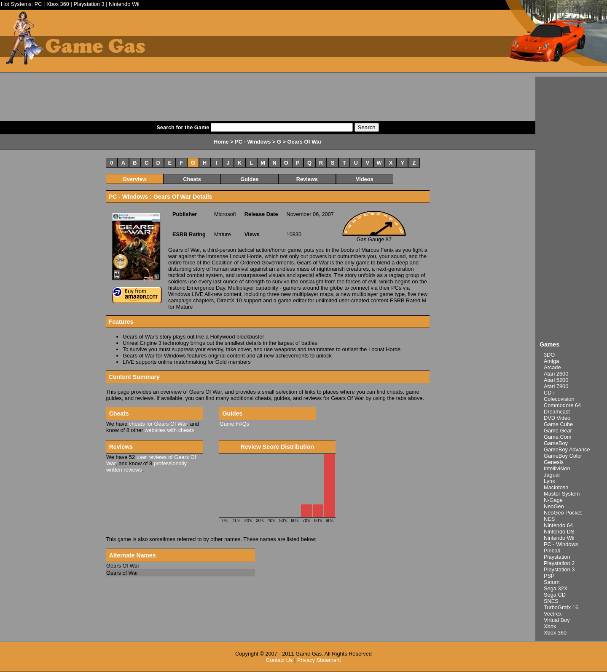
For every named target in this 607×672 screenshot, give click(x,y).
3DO (549, 355)
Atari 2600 (556, 374)
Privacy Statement (319, 660)
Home (221, 142)
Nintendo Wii (124, 4)
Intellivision (557, 468)
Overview (135, 179)
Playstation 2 (559, 563)
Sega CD (555, 595)
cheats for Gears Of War (158, 424)
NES (549, 519)
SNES (551, 601)
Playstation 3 (88, 4)
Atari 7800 (556, 386)
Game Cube (558, 424)
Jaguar (552, 475)
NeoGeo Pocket (563, 512)
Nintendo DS (559, 531)
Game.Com (557, 437)
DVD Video (557, 418)
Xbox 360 (57, 4)
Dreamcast (557, 411)
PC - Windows (561, 544)
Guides (249, 179)
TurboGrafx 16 (561, 607)
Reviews (307, 179)
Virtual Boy (557, 620)
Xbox (550, 626)
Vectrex (553, 614)
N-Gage (553, 500)
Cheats (192, 179)
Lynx (549, 481)
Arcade (552, 367)
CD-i (549, 392)
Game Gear (558, 430)
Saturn (552, 582)
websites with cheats (169, 430)
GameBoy (556, 443)
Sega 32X (555, 588)
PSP (549, 576)
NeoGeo (554, 506)
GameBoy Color (563, 456)
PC (38, 4)
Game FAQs (234, 424)
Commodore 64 (562, 405)
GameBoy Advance (567, 449)
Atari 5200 (556, 380)
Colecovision (559, 399)
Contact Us (279, 660)
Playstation (557, 557)
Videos (364, 179)
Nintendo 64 (558, 525)
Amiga (551, 361)
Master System (562, 494)
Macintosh (556, 487)
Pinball (552, 550)
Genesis (554, 462)
